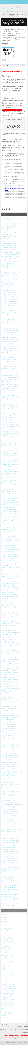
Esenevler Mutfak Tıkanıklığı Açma (10, 766)
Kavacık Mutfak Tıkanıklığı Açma (9, 301)
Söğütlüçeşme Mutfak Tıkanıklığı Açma (11, 433)
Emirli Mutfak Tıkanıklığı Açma (9, 558)
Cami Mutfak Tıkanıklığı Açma (9, 713)
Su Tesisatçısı (5, 915)
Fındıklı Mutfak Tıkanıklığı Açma (9, 518)
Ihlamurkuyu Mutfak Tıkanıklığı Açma (10, 778)
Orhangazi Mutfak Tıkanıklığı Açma (10, 684)
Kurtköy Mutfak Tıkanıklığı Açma (9, 585)
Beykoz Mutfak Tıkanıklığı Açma (9, 263)
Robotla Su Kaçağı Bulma (8, 1006)
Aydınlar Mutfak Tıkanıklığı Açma (9, 328)
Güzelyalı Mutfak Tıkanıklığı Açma (10, 574)
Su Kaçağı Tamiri (6, 979)
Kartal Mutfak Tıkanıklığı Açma (9, 442)
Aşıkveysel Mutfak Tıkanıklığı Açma (10, 223)
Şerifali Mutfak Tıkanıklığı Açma (9, 802)
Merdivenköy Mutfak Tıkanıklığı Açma (10, 413)
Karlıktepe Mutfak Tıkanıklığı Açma (10, 458)
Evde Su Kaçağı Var (6, 997)
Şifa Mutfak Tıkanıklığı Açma (8, 735)
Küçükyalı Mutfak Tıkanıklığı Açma (10, 529)
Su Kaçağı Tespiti (6, 977)
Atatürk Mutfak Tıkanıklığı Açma (9, 225)
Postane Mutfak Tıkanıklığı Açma (9, 733)
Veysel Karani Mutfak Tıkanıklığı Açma (11, 652)
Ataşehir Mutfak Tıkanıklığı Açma (9, 221)
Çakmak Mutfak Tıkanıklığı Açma (9, 757)
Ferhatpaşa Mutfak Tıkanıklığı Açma (10, 232)
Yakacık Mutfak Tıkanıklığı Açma (9, 480)
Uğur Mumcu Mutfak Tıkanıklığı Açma (11, 478)
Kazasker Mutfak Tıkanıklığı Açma (10, 399)
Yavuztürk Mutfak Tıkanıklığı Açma (10, 901)
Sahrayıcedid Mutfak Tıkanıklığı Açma (10, 424)
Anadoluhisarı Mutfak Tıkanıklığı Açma (11, 270)
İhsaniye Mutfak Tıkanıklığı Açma (9, 905)
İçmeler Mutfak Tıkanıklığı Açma (9, 722)
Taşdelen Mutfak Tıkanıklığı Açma (10, 361)
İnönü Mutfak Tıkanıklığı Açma (9, 238)
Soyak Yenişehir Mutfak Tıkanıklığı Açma (11, 804)
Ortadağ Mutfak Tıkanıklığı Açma (9, 641)
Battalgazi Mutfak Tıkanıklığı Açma (10, 668)
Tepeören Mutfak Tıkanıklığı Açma (10, 737)
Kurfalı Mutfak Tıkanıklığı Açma (9, 462)
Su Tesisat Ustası (6, 917)
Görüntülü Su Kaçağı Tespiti (8, 1000)
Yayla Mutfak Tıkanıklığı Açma (9, 739)
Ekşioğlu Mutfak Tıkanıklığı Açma (9, 337)
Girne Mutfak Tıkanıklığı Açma (9, 520)
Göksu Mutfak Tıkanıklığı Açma (9, 292)
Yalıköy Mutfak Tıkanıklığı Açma (9, 317)
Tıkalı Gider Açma (6, 966)
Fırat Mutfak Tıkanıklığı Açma (9, 719)
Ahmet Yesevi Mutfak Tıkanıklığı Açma (11, 540)
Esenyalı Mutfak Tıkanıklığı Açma (9, 563)
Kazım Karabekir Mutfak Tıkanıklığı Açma (11, 784)
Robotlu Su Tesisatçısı (7, 926)
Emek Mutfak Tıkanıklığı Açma (9, 621)
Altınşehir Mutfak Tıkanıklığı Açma (10, 746)
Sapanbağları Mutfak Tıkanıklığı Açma (10, 594)
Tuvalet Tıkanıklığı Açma (7, 932)
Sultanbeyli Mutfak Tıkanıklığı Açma (10, 659)
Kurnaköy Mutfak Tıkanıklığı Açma (10, 587)
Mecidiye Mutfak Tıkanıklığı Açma (10, 675)
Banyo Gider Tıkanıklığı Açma (9, 973)
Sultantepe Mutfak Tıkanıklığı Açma (10, 894)
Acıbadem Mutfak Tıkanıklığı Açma (10, 368)
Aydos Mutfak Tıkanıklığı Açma (9, 545)
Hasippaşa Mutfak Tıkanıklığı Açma (10, 854)
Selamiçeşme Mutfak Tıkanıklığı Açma (11, 426)
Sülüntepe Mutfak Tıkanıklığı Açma (10, 596)
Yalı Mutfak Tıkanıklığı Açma (8, 482)
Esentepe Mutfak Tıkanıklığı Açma (10, 451)
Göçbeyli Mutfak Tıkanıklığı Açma (9, 569)
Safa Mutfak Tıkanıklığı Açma (8, 648)
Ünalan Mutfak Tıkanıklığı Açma (9, 896)
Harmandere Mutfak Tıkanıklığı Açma (10, 576)
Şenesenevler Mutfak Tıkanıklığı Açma (11, 431)
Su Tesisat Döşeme (6, 928)
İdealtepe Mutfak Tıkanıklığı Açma (10, 527)
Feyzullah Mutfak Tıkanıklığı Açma (10, 516)
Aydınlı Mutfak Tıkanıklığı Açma (9, 708)
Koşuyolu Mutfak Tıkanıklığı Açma (10, 404)
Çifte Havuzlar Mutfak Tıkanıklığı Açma (11, 377)
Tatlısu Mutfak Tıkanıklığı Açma (9, 809)
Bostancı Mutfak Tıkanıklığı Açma (9, 370)
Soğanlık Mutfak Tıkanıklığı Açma (9, 473)
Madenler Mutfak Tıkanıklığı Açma (10, 789)
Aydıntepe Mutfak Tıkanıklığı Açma (10, 710)
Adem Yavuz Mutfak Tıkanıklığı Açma (10, 744)
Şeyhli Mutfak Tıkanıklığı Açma (9, 599)
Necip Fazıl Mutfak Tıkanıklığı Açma (10, 681)
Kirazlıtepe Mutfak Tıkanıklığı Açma (10, 860)
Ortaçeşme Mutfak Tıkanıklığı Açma (10, 306)
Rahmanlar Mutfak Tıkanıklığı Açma (10, 471)
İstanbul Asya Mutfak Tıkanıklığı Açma (11, 218)
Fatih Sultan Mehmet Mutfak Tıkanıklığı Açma (12, 771)
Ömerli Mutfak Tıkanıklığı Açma (9, 355)
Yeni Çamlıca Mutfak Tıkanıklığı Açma (10, 256)
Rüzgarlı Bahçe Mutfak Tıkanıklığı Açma (11, 310)
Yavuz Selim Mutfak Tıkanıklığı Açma (10, 319)
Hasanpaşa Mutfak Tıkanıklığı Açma (10, 397)
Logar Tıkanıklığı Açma (7, 964)
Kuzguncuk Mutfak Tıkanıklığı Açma (10, 867)
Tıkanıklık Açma (5, 930)
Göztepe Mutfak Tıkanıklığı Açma (9, 393)
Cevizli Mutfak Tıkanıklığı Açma (9, 507)
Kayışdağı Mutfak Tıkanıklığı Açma (10, 241)
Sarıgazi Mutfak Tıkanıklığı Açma (9, 650)
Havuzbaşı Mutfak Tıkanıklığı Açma (10, 851)
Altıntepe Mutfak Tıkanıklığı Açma (10, 496)
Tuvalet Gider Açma (6, 935)
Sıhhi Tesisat (5, 919)
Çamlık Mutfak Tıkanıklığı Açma (9, 332)
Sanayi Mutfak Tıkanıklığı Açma (9, 592)
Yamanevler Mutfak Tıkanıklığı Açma (10, 818)
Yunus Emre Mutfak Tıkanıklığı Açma (10, 657)
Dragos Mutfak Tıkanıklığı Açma (9, 845)
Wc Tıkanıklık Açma (6, 959)
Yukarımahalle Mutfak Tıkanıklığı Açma (11, 484)
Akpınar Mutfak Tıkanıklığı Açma (9, 616)
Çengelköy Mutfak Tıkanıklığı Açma (10, 842)
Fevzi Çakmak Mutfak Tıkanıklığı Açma (11, 567)
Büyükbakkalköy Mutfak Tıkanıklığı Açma (11, 505)
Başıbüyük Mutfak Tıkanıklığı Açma (10, 502)
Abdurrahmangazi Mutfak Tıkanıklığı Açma (12, 614)
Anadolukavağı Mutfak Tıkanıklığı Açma (11, 272)
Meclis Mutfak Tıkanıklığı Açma (9, 634)
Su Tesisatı (4, 921)
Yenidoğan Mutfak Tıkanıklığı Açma (10, 654)
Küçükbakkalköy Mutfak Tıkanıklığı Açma (11, 243)
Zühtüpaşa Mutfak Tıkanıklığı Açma (10, 440)
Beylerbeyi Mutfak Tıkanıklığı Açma (10, 833)
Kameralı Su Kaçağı (6, 1020)
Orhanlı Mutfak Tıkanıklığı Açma (9, 731)
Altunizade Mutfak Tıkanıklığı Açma (10, 827)
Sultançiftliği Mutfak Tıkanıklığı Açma (10, 359)
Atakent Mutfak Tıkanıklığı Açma (9, 751)
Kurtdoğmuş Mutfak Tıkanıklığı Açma (10, 583)
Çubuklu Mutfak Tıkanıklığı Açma (9, 288)
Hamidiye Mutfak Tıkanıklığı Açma (10, 341)
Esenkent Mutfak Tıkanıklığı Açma (10, 514)
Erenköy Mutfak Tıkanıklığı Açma (9, 384)
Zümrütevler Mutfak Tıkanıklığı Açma (10, 536)
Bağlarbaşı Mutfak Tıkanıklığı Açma (10, 500)
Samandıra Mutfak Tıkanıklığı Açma (10, 646)
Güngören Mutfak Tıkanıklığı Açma (10, 339)
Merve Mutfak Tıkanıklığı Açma (9, 637)
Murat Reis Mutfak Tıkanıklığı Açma (10, 885)
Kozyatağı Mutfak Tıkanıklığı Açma (10, 406)
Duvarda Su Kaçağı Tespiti (8, 995)
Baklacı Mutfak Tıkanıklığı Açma (9, 274)
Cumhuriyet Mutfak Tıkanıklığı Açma (10, 330)
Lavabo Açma (5, 946)
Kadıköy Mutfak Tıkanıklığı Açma (9, 364)
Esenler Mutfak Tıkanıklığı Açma (9, 561)
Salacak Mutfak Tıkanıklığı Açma (9, 887)
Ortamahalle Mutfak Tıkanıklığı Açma (10, 467)
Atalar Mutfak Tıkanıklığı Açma (9, 444)
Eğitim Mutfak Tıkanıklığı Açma (9, 382)
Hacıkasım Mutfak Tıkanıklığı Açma (10, 699)
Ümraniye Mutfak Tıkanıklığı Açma (10, 742)
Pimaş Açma (5, 944)
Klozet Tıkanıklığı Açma (7, 941)
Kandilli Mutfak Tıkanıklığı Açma (9, 858)
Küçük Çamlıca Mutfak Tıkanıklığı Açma (11, 869)
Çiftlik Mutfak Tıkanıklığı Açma (9, 283)
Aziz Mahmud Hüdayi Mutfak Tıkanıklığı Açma (12, 829)
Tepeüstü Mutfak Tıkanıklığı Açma (10, 811)
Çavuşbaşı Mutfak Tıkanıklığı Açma (10, 279)
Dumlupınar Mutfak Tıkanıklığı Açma (10, 379)
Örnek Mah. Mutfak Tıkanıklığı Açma (10, 254)
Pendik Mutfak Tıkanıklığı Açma (9, 538)
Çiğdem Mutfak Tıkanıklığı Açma (9, 285)
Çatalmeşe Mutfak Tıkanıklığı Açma (10, 335)
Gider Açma (5, 953)
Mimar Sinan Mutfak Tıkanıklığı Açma (10, 350)
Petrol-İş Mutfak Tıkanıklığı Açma (9, 469)
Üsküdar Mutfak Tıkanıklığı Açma (9, 822)
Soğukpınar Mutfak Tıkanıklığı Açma (10, 357)
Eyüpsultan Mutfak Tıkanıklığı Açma (10, 623)
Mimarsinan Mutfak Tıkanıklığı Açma (12, 110)
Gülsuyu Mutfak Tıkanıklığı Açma (9, 525)
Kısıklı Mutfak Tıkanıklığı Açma (9, 863)
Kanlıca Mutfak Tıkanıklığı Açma (9, 299)
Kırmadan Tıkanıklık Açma (8, 991)
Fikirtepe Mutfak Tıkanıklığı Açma (9, 391)
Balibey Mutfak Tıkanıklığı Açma (9, 695)
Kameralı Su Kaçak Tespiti (8, 984)
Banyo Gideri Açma (6, 975)
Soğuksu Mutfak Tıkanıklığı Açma (9, 312)
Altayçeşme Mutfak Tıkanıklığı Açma (10, 493)
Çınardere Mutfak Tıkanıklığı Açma (10, 554)
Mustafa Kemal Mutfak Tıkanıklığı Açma (11, 250)
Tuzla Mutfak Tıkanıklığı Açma (9, 704)
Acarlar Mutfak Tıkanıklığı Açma (9, 268)
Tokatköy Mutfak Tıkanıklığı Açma (10, 314)
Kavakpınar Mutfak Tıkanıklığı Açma (10, 578)
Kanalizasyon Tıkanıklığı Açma (9, 962)
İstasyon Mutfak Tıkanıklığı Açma (9, 724)
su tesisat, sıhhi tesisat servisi (12, 1031)
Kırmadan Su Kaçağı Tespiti (8, 988)
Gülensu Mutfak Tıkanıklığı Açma (9, 523)
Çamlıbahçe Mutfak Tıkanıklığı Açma (10, 276)
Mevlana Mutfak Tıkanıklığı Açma (9, 245)
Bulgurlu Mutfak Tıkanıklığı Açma (9, 836)
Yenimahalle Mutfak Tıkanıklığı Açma (10, 321)
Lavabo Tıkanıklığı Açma (7, 937)
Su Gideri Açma (5, 950)
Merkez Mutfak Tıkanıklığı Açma (9, 303)
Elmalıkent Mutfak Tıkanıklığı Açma (10, 764)
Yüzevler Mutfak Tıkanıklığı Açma (9, 534)
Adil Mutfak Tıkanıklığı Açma (8, 661)
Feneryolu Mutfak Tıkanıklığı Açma (10, 388)
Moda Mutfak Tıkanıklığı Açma (9, 415)
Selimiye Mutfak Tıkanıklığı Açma (9, 892)
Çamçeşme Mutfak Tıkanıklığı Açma (10, 549)
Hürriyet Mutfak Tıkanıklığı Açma (9, 455)
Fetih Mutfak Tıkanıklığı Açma (9, 234)
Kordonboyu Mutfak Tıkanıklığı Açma (10, 460)
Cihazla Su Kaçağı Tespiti (8, 993)
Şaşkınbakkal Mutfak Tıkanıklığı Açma (10, 429)
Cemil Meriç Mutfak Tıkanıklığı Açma (10, 755)
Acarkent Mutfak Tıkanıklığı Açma (10, 265)
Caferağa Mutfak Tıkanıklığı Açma (10, 375)
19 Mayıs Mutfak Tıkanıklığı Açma (10, 366)
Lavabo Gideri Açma (7, 955)
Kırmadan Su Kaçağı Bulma (8, 986)
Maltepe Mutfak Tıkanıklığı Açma (9, 489)
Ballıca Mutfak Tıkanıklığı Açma (9, 543)
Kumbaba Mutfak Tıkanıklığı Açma (10, 701)
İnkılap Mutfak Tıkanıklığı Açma (9, 780)
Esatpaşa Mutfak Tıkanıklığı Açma (10, 229)
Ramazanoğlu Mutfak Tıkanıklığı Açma (11, 590)
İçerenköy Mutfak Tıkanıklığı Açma (10, 236)
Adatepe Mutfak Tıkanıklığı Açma (9, 491)
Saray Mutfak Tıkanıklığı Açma (9, 798)
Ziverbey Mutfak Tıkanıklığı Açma (9, 438)
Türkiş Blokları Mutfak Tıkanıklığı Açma (11, 252)
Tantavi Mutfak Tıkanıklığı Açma (9, 807)
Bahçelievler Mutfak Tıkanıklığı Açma (10, 547)
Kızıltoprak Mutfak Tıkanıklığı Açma (10, 402)
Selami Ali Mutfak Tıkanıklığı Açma (10, 889)
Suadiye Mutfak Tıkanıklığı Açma (9, 435)
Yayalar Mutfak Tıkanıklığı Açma (9, 603)
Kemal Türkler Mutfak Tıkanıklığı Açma (11, 632)
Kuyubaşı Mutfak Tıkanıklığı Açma (10, 411)
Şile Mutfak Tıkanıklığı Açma (8, 690)
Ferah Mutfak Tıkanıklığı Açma (9, 847)
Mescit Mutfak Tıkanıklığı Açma (9, 726)
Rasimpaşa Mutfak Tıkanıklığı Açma (10, 420)
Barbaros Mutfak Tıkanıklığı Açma (10, 227)
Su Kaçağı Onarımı (6, 1013)
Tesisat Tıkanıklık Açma (7, 957)
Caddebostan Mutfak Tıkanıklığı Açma (11, 373)
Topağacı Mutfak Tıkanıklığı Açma (10, 813)
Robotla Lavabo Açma (7, 948)
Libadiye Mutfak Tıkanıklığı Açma (9, 878)
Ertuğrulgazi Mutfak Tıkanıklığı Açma (10, 556)
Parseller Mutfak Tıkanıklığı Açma (10, 795)
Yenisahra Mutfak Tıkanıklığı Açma (10, 261)
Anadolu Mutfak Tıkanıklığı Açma (9, 706)
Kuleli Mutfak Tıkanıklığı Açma (9, 865)
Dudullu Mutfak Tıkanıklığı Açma (9, 762)
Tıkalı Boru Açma (6, 968)
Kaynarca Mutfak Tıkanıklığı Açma (10, 581)
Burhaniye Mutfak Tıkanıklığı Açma (10, 838)
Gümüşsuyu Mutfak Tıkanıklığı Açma (10, 294)
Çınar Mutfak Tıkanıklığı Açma (9, 509)
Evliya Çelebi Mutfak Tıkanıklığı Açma (10, 715)
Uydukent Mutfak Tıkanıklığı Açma (10, 816)
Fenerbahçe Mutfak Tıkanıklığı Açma (10, 386)
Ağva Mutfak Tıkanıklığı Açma (9, 693)
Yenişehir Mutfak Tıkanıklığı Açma (10, 259)
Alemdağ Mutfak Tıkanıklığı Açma (10, 326)
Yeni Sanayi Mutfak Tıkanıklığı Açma (10, 820)
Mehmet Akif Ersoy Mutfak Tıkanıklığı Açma (12, 880)
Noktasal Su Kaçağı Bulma (8, 1011)
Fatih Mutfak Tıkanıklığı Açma (9, 290)
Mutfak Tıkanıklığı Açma (7, 939)
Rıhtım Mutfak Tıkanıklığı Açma (9, 422)
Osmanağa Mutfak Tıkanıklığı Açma (10, 417)
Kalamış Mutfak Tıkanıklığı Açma (9, 395)
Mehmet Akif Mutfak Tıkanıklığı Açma (10, 346)
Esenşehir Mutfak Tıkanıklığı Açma (10, 769)
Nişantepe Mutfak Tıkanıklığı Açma (10, 353)
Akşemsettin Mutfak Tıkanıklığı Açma (10, 666)
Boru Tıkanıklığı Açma (7, 970)
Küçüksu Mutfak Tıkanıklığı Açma (9, 874)
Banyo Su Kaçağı (6, 1015)
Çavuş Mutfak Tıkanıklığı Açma (9, 697)
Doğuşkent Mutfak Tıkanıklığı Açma (10, 511)
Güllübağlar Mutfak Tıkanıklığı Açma (10, 572)
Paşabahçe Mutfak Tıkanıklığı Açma (10, 308)
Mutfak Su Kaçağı (6, 1009)
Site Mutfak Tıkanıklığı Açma (8, 800)
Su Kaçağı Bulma (6, 982)
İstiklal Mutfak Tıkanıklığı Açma (9, 782)
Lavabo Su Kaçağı (6, 1017)
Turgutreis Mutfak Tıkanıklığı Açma (10, 686)
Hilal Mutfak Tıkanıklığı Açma (8, 628)
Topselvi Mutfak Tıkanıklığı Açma (9, 476)
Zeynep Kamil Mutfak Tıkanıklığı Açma (11, 903)
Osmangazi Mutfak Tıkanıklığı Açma (10, 643)
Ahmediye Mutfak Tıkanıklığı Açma (10, 824)
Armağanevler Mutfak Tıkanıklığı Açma (11, 748)
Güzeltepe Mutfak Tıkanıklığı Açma (10, 849)
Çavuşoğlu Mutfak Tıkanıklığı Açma (10, 449)
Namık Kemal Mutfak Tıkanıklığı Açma (11, 791)
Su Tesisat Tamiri (6, 924)
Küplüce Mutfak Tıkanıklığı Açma (9, 876)
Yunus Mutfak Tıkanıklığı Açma (9, 487)
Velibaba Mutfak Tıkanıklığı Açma (9, 601)
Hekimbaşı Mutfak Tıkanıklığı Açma (10, 773)
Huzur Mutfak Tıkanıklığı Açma (9, 775)
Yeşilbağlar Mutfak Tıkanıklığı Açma (10, 610)
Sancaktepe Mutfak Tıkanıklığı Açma (10, 612)
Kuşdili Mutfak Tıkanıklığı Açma (9, 408)
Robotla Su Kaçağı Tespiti (8, 1004)
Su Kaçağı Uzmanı (6, 1002)
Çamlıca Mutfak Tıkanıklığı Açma (9, 871)
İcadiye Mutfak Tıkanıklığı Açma (9, 856)
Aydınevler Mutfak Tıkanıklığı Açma (10, 498)
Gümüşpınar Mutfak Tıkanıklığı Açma (10, 453)
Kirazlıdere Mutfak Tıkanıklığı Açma (10, 344)
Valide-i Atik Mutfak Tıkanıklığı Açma (10, 898)
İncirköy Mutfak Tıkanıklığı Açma (9, 297)
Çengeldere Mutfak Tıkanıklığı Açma (10, 281)
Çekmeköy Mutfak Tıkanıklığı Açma (10, 323)
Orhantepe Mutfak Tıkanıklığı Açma (10, 464)
